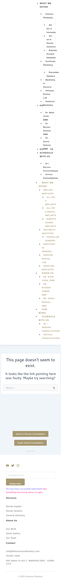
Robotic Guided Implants (51, 222)
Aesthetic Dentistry (49, 231)
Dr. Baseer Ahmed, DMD (46, 289)
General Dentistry (15, 515)
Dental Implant (14, 506)
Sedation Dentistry (48, 268)
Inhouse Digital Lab (47, 258)
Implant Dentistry (48, 192)
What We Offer (46, 185)
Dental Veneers (14, 511)
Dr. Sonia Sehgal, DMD (48, 302)
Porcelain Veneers (52, 239)
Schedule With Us (47, 319)
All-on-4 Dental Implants (50, 211)
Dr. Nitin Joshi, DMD (48, 279)
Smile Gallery (13, 533)
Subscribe (15, 484)
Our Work (43, 311)
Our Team (11, 538)
